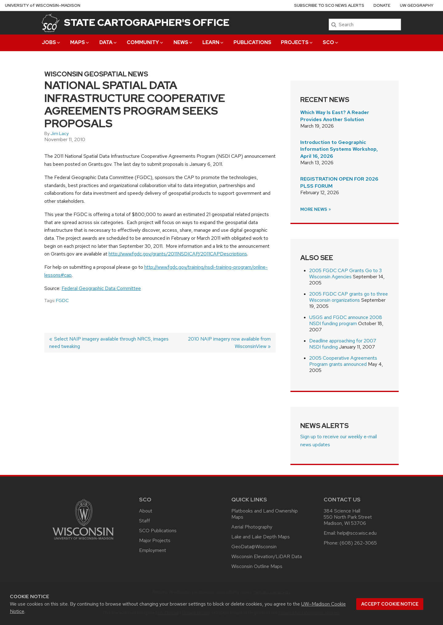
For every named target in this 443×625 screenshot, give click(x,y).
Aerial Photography (251, 527)
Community (145, 42)
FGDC (62, 300)
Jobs (51, 42)
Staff (144, 520)
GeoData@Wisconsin (254, 546)
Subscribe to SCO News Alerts (329, 5)
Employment (152, 550)
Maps (80, 42)
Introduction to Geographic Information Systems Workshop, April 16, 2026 (339, 149)
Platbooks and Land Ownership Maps (264, 514)
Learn (213, 42)
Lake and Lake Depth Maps (260, 536)
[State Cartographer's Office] (51, 23)
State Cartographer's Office (146, 22)
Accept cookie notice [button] (389, 604)
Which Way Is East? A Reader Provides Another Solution (334, 115)
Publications (252, 42)
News (183, 42)
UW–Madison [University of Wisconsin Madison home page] (42, 5)
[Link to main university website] (83, 540)
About (145, 511)
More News (316, 209)
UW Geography (416, 5)
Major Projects (154, 540)
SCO (331, 42)
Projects (297, 42)
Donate (381, 5)
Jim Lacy (59, 133)
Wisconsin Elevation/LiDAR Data (266, 556)
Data (108, 42)
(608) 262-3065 (358, 543)
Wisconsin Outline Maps (256, 566)
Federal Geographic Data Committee (101, 288)
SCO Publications (158, 530)
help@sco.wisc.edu (357, 533)
